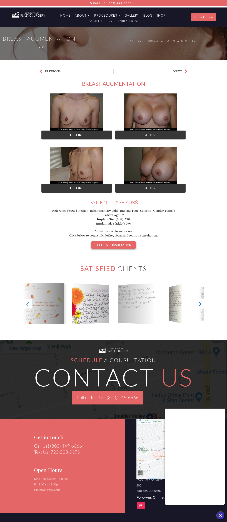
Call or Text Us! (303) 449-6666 (108, 397)
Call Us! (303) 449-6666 (112, 3)
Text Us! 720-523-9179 (55, 452)
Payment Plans (100, 21)
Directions (128, 21)
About (81, 15)
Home (65, 15)
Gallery (131, 15)
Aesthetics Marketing (30, 511)
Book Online (203, 17)
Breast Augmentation (113, 83)
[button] (76, 135)
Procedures (105, 15)
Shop (161, 15)
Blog (147, 15)
